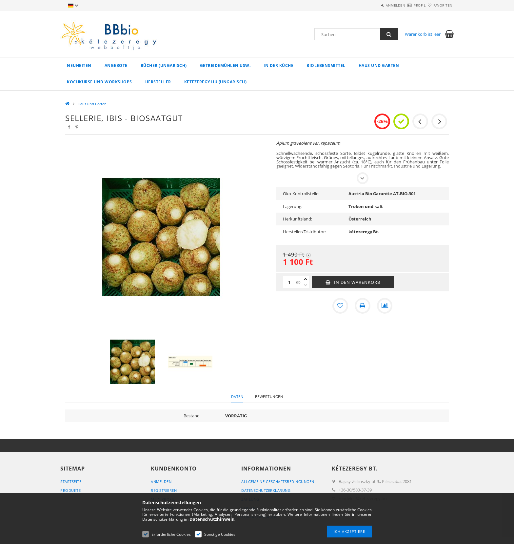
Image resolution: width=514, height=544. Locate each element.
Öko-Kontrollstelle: (301, 194)
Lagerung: (292, 206)
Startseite (70, 481)
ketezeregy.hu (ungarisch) (215, 82)
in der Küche (278, 65)
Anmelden (376, 5)
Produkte (70, 490)
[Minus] (305, 285)
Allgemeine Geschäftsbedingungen (277, 481)
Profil (408, 5)
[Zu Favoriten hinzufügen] (340, 306)
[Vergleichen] (385, 306)
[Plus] (305, 279)
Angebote (116, 65)
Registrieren (164, 490)
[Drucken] (362, 306)
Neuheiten (79, 65)
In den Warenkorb (357, 282)
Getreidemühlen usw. (225, 65)
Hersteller (158, 82)
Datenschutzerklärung (265, 490)
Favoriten (439, 5)
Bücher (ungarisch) (164, 65)
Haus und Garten (379, 65)
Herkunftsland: (297, 219)
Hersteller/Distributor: (304, 232)
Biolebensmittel (326, 65)
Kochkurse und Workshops (99, 82)
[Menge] (289, 282)
